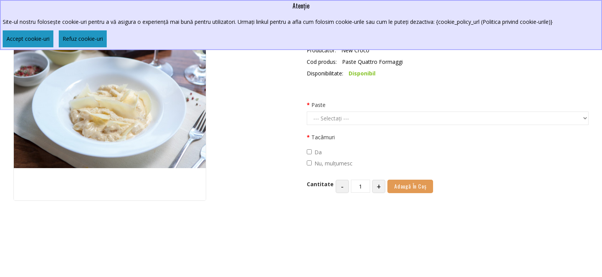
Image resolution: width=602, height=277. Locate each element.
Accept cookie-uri (28, 38)
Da (314, 152)
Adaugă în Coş (410, 186)
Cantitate (320, 184)
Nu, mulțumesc (329, 163)
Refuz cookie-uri (83, 38)
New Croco (355, 50)
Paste (318, 104)
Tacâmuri (323, 137)
